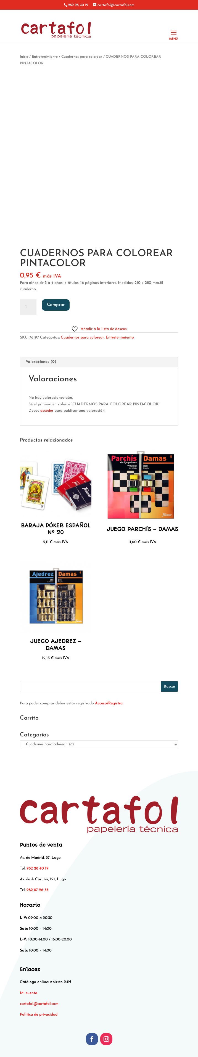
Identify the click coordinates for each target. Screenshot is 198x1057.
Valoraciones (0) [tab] (41, 362)
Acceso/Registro (109, 703)
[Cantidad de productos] (28, 307)
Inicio (24, 57)
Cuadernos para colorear (81, 57)
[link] (39, 1004)
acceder (46, 411)
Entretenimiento (45, 57)
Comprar (56, 305)
